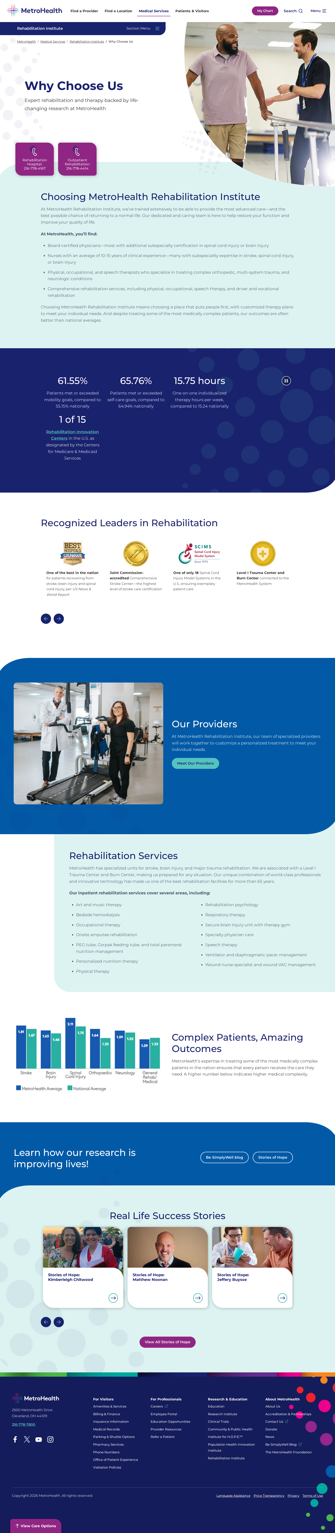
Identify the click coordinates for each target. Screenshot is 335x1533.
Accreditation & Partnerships (288, 1414)
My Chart (265, 11)
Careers (157, 1406)
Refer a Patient (163, 1437)
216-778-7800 (23, 1424)
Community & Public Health (230, 1429)
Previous (46, 619)
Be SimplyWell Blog (281, 1444)
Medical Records (106, 1429)
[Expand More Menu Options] (318, 11)
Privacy (293, 1496)
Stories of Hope (272, 1157)
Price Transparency (269, 1496)
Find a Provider (84, 11)
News (269, 1437)
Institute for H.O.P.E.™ (225, 1437)
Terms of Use (313, 1496)
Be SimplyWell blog (224, 1157)
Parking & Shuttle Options (114, 1437)
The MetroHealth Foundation (288, 1452)
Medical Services (154, 11)
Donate (271, 1429)
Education (216, 1406)
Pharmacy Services (108, 1444)
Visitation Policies (107, 1467)
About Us (272, 1406)
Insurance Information (111, 1421)
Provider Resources (166, 1429)
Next (59, 619)
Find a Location (118, 11)
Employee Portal (164, 1414)
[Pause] (286, 380)
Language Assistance (233, 1496)
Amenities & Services (109, 1406)
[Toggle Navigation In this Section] (86, 28)
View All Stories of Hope (167, 1342)
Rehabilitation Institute (87, 41)
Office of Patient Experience (115, 1460)
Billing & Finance (106, 1414)
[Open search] (293, 11)
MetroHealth (26, 41)
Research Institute (222, 1414)
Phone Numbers (106, 1452)
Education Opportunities (170, 1421)
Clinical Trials (218, 1421)
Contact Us (274, 1421)
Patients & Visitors (192, 11)
